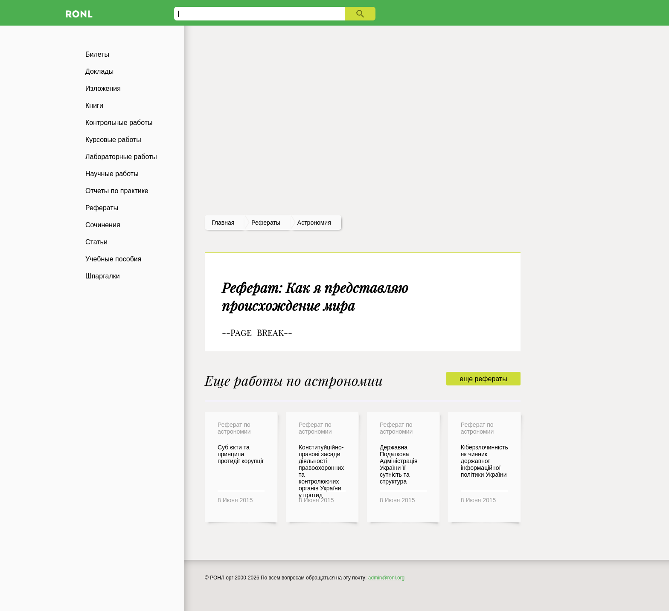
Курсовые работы (113, 139)
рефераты (265, 222)
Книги (94, 105)
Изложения (103, 88)
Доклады (99, 71)
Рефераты (101, 207)
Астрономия (314, 222)
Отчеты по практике (116, 190)
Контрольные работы (119, 122)
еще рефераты (483, 378)
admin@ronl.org (386, 578)
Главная (223, 222)
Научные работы (112, 173)
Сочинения (102, 225)
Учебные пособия (113, 259)
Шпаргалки (102, 276)
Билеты (97, 54)
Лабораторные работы (121, 156)
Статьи (96, 242)
